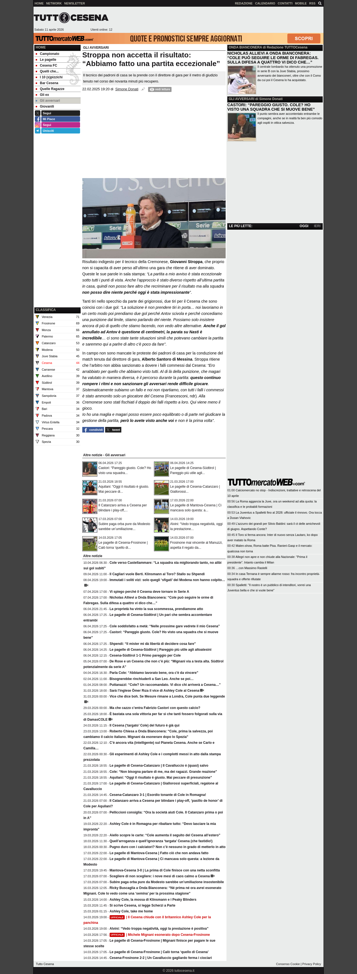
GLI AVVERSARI (241, 99)
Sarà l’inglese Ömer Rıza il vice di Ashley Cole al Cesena (154, 691)
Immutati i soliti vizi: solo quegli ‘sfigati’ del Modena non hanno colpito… (167, 580)
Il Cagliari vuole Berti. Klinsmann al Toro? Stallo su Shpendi (157, 574)
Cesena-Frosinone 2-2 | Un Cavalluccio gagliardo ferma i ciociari (161, 958)
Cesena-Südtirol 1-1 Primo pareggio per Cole (145, 655)
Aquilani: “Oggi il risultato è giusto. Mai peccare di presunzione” (161, 777)
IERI (317, 226)
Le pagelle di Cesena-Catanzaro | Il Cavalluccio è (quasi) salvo (159, 765)
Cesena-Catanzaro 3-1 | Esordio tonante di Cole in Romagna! (158, 795)
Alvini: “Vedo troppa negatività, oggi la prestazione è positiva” (159, 929)
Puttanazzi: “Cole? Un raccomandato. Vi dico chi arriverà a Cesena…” (165, 685)
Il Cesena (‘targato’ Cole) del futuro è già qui (145, 725)
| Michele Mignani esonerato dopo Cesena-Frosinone (160, 935)
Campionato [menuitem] (47, 54)
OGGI (304, 226)
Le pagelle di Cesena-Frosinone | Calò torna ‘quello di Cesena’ (159, 952)
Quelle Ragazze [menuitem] (50, 89)
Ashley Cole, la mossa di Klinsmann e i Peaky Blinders (153, 900)
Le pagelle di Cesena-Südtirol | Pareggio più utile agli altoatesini (160, 650)
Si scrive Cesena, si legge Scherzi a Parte (142, 905)
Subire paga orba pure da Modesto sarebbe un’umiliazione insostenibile (167, 882)
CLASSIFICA (46, 310)
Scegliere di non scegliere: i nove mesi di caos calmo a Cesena (160, 876)
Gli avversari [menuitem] (48, 101)
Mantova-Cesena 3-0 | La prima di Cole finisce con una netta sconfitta (165, 870)
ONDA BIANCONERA (245, 47)
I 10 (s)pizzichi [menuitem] (49, 77)
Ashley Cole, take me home (131, 911)
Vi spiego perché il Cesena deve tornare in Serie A (149, 592)
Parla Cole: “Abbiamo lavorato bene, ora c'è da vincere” (154, 673)
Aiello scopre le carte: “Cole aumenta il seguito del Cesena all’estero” (165, 835)
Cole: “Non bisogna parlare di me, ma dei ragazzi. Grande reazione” (163, 772)
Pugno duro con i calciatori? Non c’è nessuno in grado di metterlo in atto (168, 847)
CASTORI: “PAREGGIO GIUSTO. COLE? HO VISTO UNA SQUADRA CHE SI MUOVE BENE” (271, 107)
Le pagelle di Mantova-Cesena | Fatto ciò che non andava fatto (159, 853)
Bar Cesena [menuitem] (47, 83)
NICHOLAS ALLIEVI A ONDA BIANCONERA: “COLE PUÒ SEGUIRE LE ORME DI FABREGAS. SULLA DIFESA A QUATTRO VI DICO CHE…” (273, 57)
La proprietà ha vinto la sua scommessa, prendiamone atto (156, 609)
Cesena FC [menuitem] (46, 65)
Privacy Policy (311, 964)
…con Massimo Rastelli (251, 568)
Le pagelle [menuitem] (46, 60)
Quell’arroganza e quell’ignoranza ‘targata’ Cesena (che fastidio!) (161, 841)
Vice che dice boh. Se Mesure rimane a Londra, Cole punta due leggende (167, 696)
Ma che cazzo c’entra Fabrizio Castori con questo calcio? (155, 708)
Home (41, 47)
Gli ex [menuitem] (42, 95)
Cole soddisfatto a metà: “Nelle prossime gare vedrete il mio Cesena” (165, 626)
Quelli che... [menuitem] (47, 71)
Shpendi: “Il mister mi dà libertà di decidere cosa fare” (153, 644)
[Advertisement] (217, 19)
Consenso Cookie (288, 964)
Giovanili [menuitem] (45, 106)
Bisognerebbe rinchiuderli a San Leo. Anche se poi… (152, 679)
